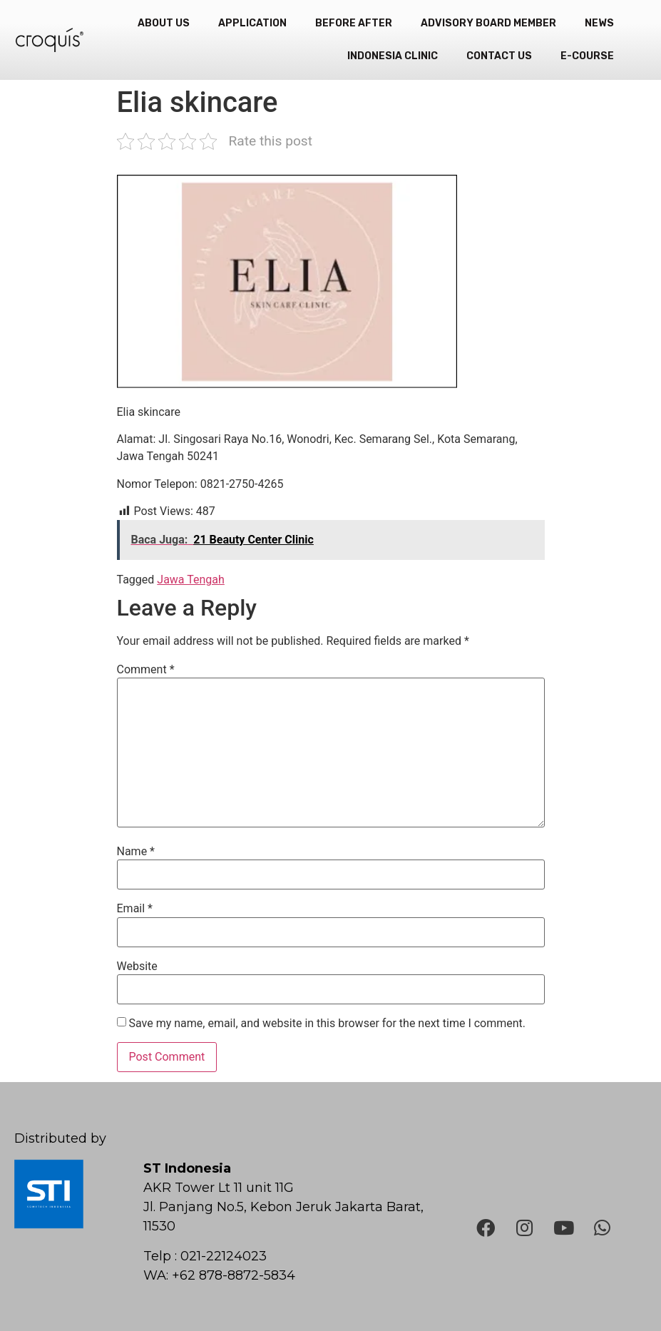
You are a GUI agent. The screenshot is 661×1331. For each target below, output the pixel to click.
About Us (164, 23)
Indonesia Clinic (392, 56)
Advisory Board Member (488, 23)
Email (135, 908)
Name (136, 851)
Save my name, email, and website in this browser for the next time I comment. (327, 1023)
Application (252, 23)
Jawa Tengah (191, 579)
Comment (146, 669)
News (599, 23)
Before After (353, 23)
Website (137, 966)
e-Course (587, 56)
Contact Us (499, 56)
